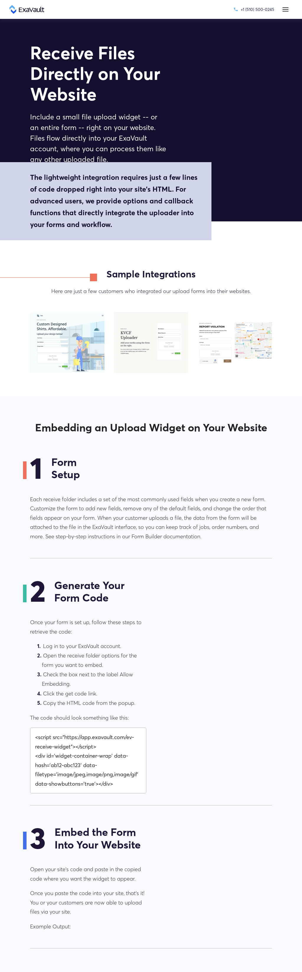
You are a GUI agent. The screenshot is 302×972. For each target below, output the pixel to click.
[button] (285, 9)
